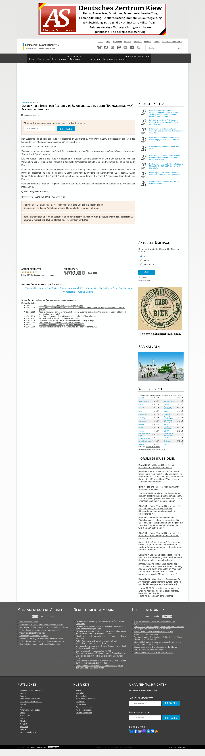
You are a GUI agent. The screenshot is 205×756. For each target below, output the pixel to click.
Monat (36, 618)
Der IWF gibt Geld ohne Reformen (151, 652)
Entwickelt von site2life (178, 754)
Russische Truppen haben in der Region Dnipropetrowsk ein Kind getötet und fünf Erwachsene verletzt (163, 159)
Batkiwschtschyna (45, 288)
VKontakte (132, 47)
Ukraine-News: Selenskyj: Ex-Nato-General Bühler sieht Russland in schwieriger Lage (101, 629)
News (112, 47)
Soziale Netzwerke (87, 718)
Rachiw (140, 406)
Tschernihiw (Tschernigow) (167, 419)
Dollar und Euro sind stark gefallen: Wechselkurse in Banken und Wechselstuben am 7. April (161, 133)
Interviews (115, 56)
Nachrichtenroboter (165, 56)
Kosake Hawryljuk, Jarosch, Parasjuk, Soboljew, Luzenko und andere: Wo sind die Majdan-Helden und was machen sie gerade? (82, 313)
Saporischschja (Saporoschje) (168, 436)
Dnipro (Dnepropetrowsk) (143, 439)
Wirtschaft (47, 56)
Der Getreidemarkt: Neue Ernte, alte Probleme (156, 655)
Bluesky (99, 47)
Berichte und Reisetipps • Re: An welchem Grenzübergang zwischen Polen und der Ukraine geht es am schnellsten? (159, 559)
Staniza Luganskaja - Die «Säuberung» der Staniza (41, 627)
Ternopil (140, 410)
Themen (23, 735)
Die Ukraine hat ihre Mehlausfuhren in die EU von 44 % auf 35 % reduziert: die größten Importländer (103, 664)
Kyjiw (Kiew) (142, 400)
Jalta (164, 446)
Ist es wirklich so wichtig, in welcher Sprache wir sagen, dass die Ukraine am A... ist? (160, 645)
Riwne (165, 413)
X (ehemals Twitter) (34, 222)
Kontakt (156, 42)
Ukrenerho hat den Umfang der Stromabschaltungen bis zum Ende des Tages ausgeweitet (102, 669)
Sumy (165, 426)
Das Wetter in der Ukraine (31, 707)
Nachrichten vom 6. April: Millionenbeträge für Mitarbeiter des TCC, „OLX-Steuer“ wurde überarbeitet (165, 168)
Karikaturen (117, 42)
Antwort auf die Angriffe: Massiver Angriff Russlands (41, 641)
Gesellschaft (66, 56)
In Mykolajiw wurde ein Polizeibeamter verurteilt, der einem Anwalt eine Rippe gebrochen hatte (162, 124)
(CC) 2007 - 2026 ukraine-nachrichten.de (32, 754)
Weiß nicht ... (149, 267)
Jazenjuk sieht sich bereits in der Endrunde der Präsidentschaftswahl (70, 327)
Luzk (139, 413)
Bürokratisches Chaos (28, 624)
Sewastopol (141, 446)
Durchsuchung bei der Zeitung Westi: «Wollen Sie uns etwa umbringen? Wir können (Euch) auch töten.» (162, 630)
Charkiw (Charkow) (166, 433)
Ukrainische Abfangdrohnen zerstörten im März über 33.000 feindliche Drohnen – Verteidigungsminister (103, 634)
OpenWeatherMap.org (152, 449)
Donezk (165, 440)
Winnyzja (166, 416)
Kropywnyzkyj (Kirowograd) (167, 423)
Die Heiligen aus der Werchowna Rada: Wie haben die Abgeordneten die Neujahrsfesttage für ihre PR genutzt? (82, 309)
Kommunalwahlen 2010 (83, 288)
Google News (101, 219)
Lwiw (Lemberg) (143, 403)
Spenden (147, 42)
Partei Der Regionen (61, 292)
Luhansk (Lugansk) (141, 443)
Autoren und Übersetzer (30, 716)
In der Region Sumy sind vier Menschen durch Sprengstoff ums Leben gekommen (164, 176)
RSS (138, 47)
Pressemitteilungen (137, 56)
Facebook (106, 47)
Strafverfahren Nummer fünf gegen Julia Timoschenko (64, 325)
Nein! (145, 263)
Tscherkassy (142, 423)
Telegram (125, 47)
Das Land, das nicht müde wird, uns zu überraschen (63, 306)
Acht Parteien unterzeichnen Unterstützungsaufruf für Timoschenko (69, 316)
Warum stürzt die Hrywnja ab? (32, 635)
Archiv (108, 42)
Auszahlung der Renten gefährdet (33, 638)
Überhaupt (170, 618)
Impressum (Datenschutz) (172, 42)
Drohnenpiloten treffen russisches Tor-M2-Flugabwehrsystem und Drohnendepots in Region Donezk (102, 654)
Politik (32, 56)
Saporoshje (80, 292)
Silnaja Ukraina (97, 292)
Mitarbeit (127, 42)
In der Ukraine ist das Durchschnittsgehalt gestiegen (41, 643)
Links (22, 724)
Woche (45, 618)
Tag (52, 618)
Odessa (140, 430)
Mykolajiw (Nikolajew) (166, 429)
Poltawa (140, 426)
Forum (100, 42)
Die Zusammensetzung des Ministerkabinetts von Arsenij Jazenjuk (69, 321)
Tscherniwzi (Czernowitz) (167, 410)
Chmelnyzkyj (142, 416)
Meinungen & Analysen (91, 56)
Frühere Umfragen (144, 283)
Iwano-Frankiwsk (168, 403)
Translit (23, 710)
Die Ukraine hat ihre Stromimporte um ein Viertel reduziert (43, 629)
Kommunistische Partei (109, 288)
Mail (96, 275)
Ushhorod (166, 400)
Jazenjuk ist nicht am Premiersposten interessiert (62, 319)
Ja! (144, 259)
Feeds (22, 718)
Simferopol (166, 443)
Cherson (140, 433)
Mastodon (119, 47)
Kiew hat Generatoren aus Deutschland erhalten (39, 646)
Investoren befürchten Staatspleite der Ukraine (156, 634)
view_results (142, 279)
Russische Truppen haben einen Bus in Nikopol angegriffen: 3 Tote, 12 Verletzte (163, 141)
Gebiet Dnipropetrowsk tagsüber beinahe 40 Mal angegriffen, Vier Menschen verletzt (98, 644)
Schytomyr (141, 420)
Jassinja (165, 406)
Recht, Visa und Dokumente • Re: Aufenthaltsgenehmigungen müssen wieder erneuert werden (159, 537)
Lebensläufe (84, 710)
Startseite (27, 105)
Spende (83, 207)
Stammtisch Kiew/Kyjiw (30, 705)
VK (46, 222)
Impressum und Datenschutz (32, 696)
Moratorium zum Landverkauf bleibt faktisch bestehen (63, 323)
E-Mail (89, 222)
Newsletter (137, 42)
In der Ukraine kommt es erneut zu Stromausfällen (40, 632)
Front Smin (62, 288)
